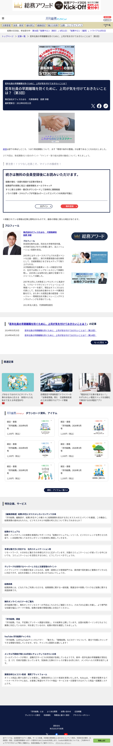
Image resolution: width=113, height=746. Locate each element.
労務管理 (6, 25)
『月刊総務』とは (36, 711)
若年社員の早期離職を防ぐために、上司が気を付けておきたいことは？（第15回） (61, 330)
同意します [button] (101, 740)
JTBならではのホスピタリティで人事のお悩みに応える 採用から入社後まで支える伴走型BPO (17, 397)
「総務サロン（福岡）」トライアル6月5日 (87, 30)
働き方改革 (53, 25)
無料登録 (108, 17)
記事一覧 (22, 36)
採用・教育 (18, 25)
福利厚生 (30, 25)
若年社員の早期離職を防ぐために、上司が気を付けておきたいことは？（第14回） (61, 335)
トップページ (7, 36)
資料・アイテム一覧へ (57, 490)
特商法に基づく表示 (61, 715)
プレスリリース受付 (32, 715)
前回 (5, 149)
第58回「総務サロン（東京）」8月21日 (49, 30)
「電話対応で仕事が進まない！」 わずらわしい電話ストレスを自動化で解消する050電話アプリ (94, 397)
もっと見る (100, 342)
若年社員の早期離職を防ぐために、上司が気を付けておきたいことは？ (36, 83)
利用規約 (47, 715)
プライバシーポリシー (81, 715)
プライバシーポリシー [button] (63, 743)
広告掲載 (78, 711)
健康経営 (41, 25)
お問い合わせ (66, 711)
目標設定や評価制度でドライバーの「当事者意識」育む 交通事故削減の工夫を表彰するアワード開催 (55, 397)
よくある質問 (52, 711)
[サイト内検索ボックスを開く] (109, 25)
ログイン (108, 20)
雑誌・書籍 (30, 427)
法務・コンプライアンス (71, 25)
